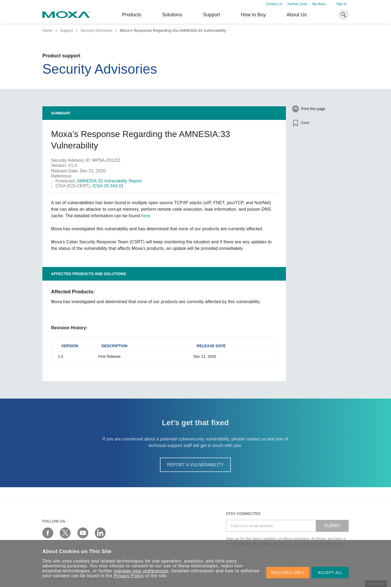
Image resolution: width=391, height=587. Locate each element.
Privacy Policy (129, 575)
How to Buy (253, 14)
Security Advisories (96, 30)
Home (47, 30)
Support (211, 14)
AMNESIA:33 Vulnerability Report (109, 181)
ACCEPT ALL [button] (330, 572)
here (145, 215)
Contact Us (274, 4)
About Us (296, 14)
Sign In (341, 3)
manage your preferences (141, 571)
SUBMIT (332, 525)
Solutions (172, 14)
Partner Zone (297, 4)
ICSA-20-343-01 (108, 186)
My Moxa (319, 4)
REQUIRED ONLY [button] (288, 572)
